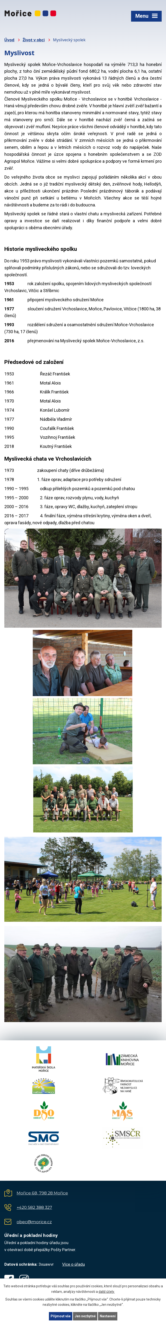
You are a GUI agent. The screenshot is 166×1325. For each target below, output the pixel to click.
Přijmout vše (61, 1316)
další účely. (107, 1292)
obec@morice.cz (34, 1221)
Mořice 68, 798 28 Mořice (42, 1193)
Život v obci (34, 39)
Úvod (9, 39)
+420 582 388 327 (34, 1207)
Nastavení (108, 1316)
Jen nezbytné (85, 1316)
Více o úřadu (73, 1264)
